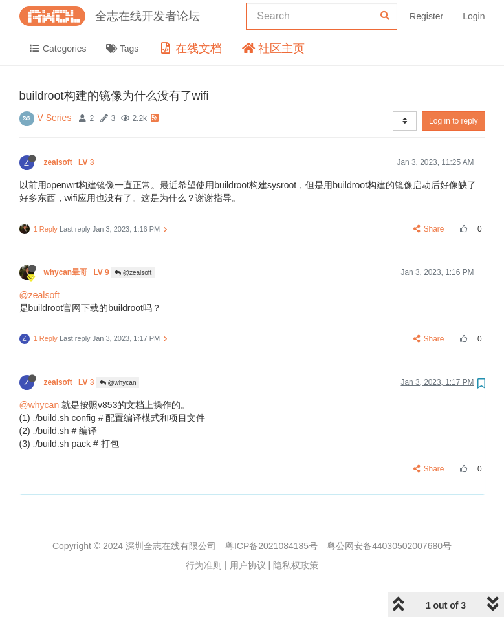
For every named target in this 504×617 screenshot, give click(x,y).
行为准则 (204, 565)
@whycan (118, 382)
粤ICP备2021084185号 (271, 546)
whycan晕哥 (77, 272)
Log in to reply (453, 120)
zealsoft (70, 162)
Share (428, 228)
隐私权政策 (295, 565)
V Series (55, 118)
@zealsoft (133, 272)
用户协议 (248, 565)
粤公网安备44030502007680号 (389, 546)
